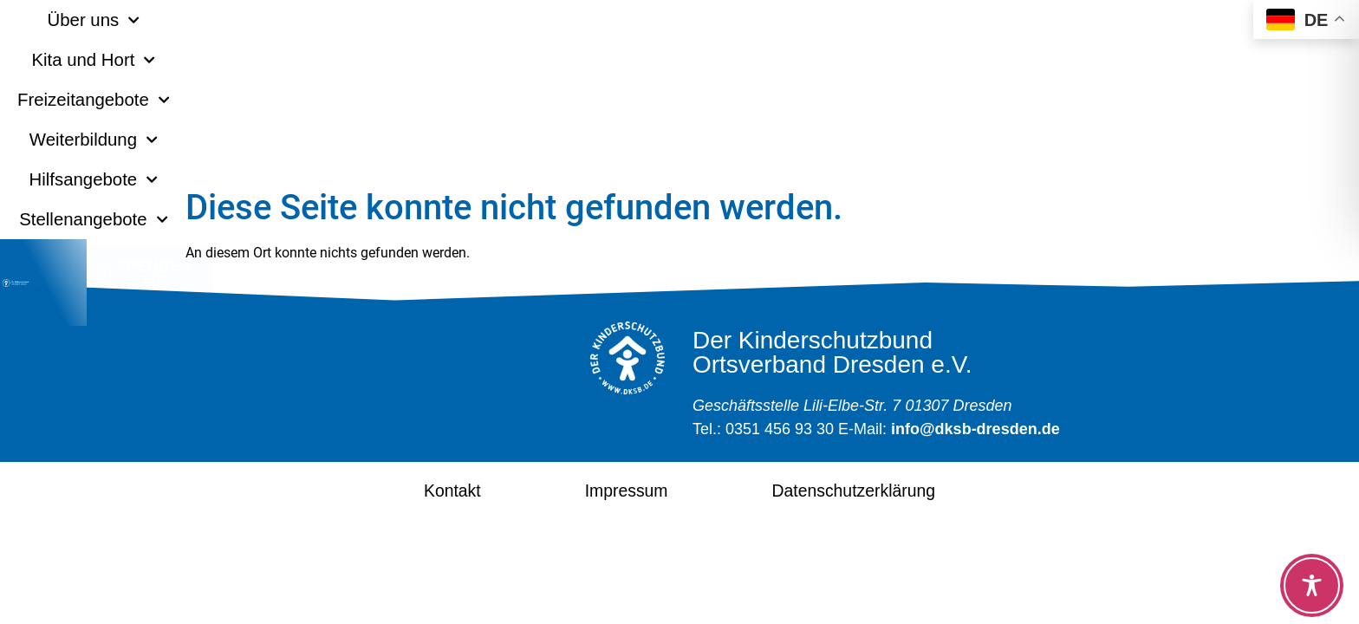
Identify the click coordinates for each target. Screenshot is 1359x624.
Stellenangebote (1079, 20)
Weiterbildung (743, 20)
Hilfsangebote (906, 20)
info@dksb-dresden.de (975, 429)
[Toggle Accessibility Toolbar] (1312, 585)
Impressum (614, 490)
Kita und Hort (394, 20)
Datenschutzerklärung (870, 490)
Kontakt (422, 490)
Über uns (251, 20)
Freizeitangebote (567, 20)
